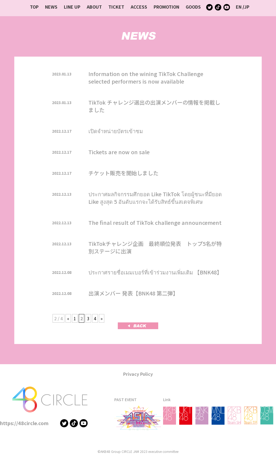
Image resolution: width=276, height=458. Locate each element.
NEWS (51, 7)
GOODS (193, 7)
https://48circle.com (24, 422)
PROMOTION (166, 7)
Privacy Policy (138, 374)
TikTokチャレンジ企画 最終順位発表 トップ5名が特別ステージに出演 (155, 247)
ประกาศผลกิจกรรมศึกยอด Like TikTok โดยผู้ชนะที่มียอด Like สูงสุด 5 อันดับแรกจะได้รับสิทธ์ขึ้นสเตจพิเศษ (155, 197)
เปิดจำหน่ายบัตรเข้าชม (115, 131)
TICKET (116, 7)
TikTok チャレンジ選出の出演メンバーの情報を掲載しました (154, 106)
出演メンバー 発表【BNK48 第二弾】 (133, 293)
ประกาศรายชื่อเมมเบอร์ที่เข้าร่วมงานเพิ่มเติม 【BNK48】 (155, 272)
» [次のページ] (102, 318)
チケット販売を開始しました (123, 173)
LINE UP (72, 7)
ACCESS (139, 7)
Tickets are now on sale (119, 152)
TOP (34, 7)
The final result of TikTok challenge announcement (155, 222)
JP (246, 7)
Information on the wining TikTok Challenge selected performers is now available (145, 77)
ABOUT (94, 7)
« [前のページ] (68, 318)
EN (239, 7)
